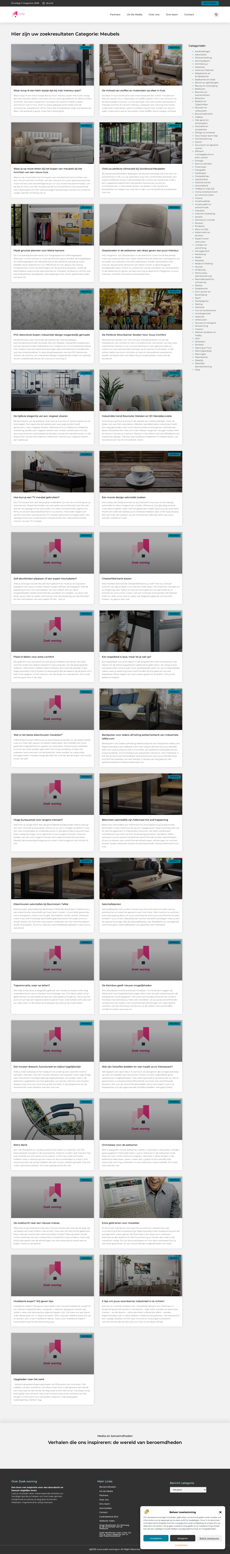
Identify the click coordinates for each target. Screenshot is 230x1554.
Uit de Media (106, 1491)
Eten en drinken (203, 163)
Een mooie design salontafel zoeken (124, 497)
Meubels (199, 260)
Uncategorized (203, 313)
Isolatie (199, 216)
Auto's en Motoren (204, 70)
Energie (199, 160)
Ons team (172, 14)
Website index (107, 1521)
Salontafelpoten (111, 904)
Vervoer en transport (205, 323)
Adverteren (201, 54)
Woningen (200, 354)
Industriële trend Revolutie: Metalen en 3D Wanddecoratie (137, 416)
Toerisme (199, 307)
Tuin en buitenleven (205, 310)
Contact (189, 14)
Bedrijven (200, 89)
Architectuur (201, 64)
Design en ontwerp (205, 132)
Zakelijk (199, 360)
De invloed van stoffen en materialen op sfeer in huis (133, 90)
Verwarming (201, 326)
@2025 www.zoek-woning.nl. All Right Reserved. (115, 1549)
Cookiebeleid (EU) (108, 1516)
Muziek (199, 266)
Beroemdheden (107, 1487)
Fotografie (200, 170)
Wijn (197, 338)
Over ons (154, 14)
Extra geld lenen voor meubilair (120, 1222)
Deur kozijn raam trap (206, 135)
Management (202, 251)
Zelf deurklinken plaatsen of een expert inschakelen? (45, 578)
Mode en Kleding (204, 263)
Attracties (200, 67)
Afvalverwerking (203, 57)
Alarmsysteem (202, 61)
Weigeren (182, 1538)
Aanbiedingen (202, 51)
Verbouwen (201, 319)
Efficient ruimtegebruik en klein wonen (204, 154)
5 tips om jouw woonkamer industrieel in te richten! (133, 1301)
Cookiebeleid (181, 1545)
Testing (199, 304)
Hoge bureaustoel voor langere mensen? (38, 819)
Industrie (199, 210)
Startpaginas (201, 301)
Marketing (200, 254)
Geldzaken (200, 173)
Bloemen (200, 98)
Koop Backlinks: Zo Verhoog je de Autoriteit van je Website (114, 1527)
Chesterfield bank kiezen (117, 578)
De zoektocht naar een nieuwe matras (37, 1222)
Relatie (198, 285)
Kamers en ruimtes (205, 220)
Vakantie (199, 316)
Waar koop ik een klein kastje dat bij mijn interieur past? (47, 90)
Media (198, 257)
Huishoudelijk (202, 201)
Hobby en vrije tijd (204, 188)
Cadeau (199, 117)
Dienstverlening (203, 138)
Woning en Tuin (203, 348)
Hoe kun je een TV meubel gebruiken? (37, 497)
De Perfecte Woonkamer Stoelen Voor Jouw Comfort (134, 334)
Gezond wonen (203, 182)
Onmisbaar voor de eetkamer (120, 1144)
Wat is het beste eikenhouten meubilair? (38, 734)
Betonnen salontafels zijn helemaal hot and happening (135, 819)
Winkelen (200, 341)
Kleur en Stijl (201, 229)
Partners (115, 14)
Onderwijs (200, 269)
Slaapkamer (201, 288)
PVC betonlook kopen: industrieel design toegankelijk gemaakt (52, 334)
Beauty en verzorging (206, 85)
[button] (220, 1512)
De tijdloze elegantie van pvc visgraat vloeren (41, 416)
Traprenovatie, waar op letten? (32, 985)
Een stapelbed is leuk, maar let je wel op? (126, 656)
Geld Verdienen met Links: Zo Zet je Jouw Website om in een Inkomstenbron (115, 1534)
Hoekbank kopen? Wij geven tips (33, 1301)
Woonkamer (201, 357)
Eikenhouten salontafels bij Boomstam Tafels (41, 904)
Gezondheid (201, 185)
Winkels (199, 344)
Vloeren (199, 329)
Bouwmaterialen (204, 113)
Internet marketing (205, 213)
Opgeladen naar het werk (29, 1379)
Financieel (200, 167)
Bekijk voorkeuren (209, 1538)
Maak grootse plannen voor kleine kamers (39, 250)
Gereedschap (202, 176)
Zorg (197, 369)
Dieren (198, 142)
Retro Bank (20, 1144)
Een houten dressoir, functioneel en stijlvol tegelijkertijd (47, 1066)
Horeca (199, 198)
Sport (198, 298)
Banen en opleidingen (207, 82)
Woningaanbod (203, 351)
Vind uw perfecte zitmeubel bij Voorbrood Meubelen (133, 168)
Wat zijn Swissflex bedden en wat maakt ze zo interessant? (137, 1066)
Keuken (199, 223)
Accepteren (156, 1538)
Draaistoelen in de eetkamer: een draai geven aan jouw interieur (140, 250)
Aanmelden (105, 1508)
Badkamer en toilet (205, 79)
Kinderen (200, 226)
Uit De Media (134, 14)
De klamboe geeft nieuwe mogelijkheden (127, 985)
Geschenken (201, 179)
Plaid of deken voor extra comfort (34, 656)
